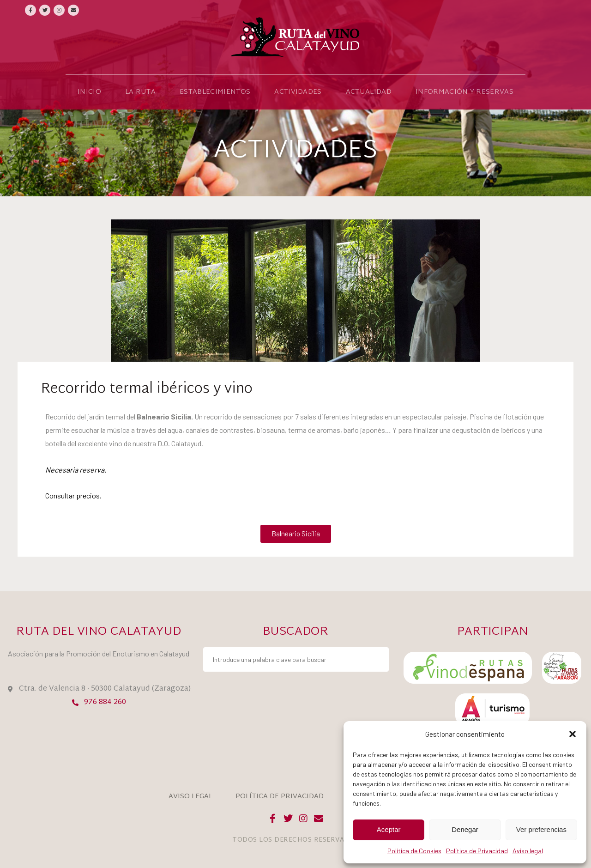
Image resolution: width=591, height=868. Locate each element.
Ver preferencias (541, 829)
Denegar (465, 829)
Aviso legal (528, 851)
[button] (572, 734)
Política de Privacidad (477, 851)
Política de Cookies (414, 851)
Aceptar (389, 829)
